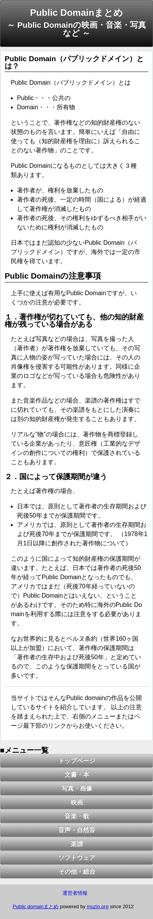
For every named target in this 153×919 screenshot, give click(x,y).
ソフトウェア (76, 857)
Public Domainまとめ (76, 12)
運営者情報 (74, 893)
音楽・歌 (76, 816)
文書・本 (76, 774)
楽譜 (77, 843)
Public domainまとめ (36, 906)
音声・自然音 (76, 830)
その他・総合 (76, 871)
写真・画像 (76, 788)
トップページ (76, 760)
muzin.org (97, 906)
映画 (77, 802)
